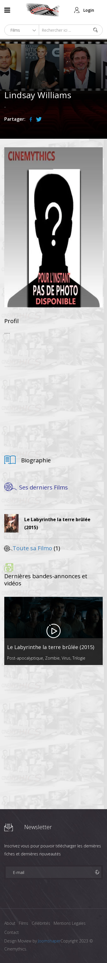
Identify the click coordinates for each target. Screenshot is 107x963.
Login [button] (88, 10)
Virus (66, 658)
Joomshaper (49, 941)
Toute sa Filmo (32, 548)
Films (23, 923)
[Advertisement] (53, 393)
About (9, 923)
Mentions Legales (70, 923)
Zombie (52, 658)
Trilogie (78, 658)
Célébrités (41, 923)
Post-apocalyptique (25, 658)
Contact (11, 932)
